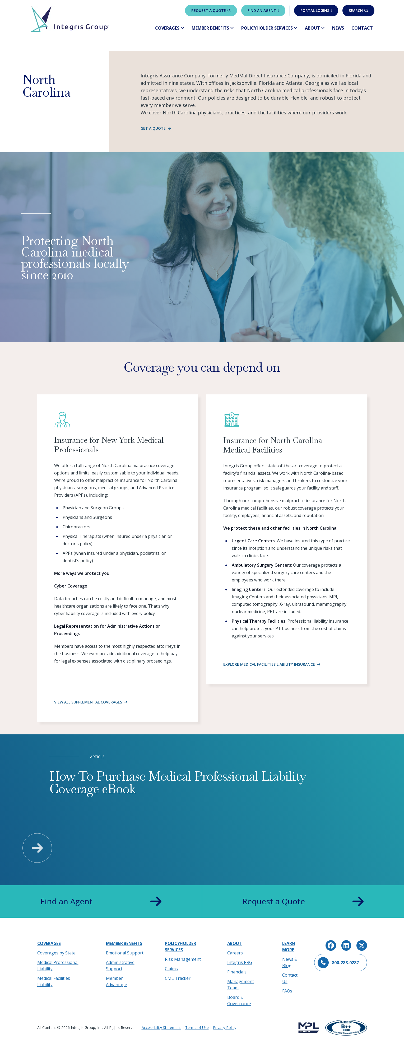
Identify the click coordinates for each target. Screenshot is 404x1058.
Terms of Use (197, 1027)
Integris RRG (239, 962)
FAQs (287, 991)
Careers (235, 953)
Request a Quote (211, 10)
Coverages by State (56, 953)
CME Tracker (178, 978)
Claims (171, 969)
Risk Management (183, 959)
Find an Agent (263, 10)
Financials (237, 972)
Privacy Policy (224, 1027)
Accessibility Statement (161, 1027)
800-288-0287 (338, 962)
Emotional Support (124, 953)
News (338, 28)
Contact (362, 28)
